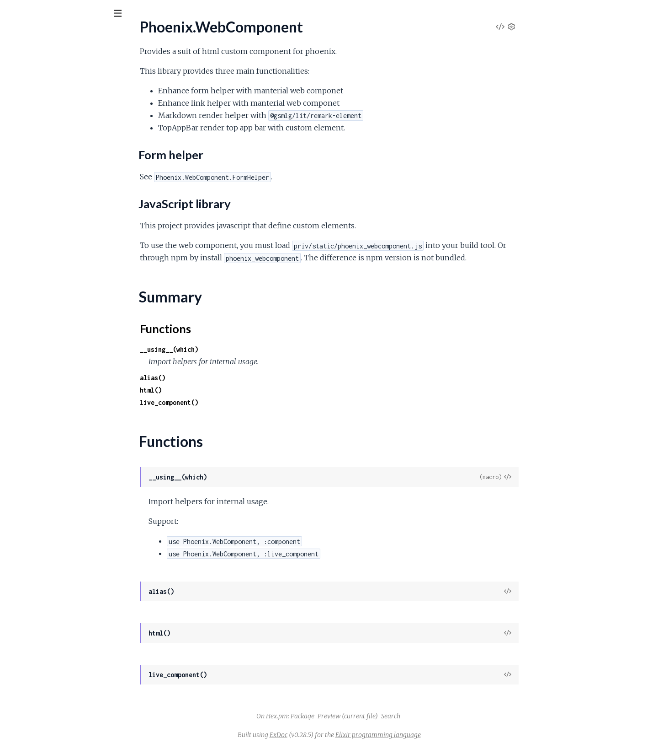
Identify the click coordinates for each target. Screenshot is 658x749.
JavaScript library (48, 130)
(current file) (428, 716)
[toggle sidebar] (124, 14)
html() (219, 390)
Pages (19, 64)
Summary (30, 145)
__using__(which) (237, 349)
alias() (221, 378)
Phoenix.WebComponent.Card (54, 197)
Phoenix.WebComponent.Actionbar (62, 172)
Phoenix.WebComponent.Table (55, 258)
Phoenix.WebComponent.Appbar (58, 184)
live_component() (237, 402)
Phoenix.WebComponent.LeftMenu (62, 209)
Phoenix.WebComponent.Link (53, 221)
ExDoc (347, 735)
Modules (55, 64)
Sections (28, 107)
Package (371, 716)
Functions (30, 156)
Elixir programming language (446, 735)
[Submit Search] (13, 13)
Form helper (40, 121)
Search (459, 716)
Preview (397, 716)
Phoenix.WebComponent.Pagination (63, 246)
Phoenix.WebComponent (62, 36)
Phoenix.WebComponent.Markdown (64, 234)
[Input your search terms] (68, 13)
